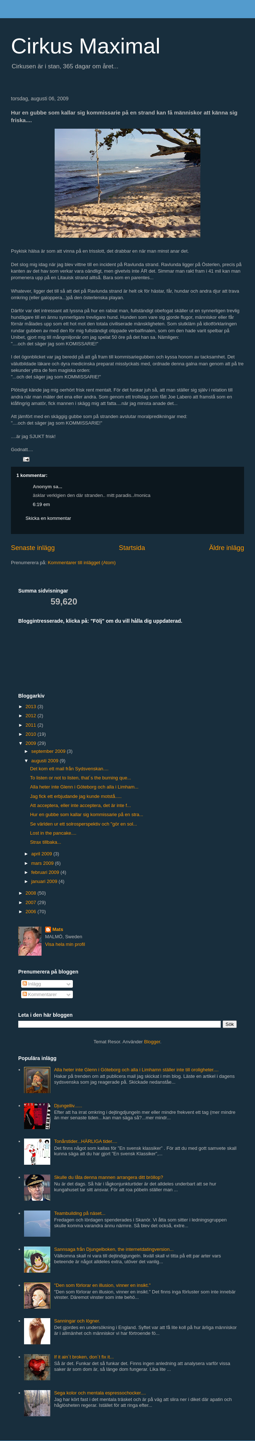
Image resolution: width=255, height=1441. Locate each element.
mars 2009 (43, 863)
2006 (32, 911)
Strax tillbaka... (45, 842)
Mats (57, 929)
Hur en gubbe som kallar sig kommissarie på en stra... (86, 814)
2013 (32, 706)
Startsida (132, 547)
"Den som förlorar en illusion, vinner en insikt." (102, 1285)
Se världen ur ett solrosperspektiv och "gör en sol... (83, 824)
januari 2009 (45, 881)
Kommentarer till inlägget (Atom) (81, 562)
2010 (32, 734)
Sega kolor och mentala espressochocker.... (100, 1393)
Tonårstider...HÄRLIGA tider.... (85, 1141)
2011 (32, 725)
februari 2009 (45, 872)
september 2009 (49, 751)
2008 (32, 893)
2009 (32, 743)
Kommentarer (40, 994)
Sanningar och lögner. (77, 1321)
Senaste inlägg (33, 547)
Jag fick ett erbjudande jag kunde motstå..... (75, 796)
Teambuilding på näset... (79, 1213)
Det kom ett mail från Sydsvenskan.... (69, 768)
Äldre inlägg (226, 547)
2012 (32, 715)
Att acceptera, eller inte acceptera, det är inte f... (80, 805)
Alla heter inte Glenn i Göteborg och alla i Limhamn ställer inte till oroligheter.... (136, 1069)
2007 (32, 902)
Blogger (152, 1041)
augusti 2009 (45, 760)
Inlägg (32, 984)
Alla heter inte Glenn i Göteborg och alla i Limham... (84, 787)
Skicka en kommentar (48, 518)
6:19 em (41, 504)
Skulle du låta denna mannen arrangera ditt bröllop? (108, 1177)
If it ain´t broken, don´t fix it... (84, 1357)
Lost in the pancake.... (53, 833)
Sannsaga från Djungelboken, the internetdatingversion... (113, 1249)
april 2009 (42, 853)
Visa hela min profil (65, 944)
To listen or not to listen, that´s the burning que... (80, 777)
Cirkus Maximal (85, 46)
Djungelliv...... (68, 1105)
